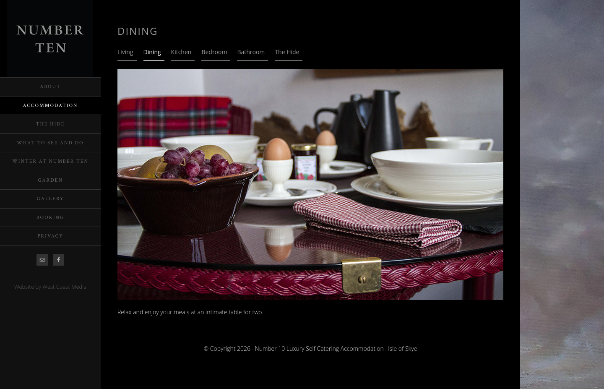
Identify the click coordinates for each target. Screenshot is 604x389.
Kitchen (181, 52)
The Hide (287, 52)
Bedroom (214, 52)
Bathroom (251, 52)
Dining (152, 52)
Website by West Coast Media (50, 286)
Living (125, 52)
